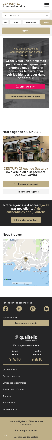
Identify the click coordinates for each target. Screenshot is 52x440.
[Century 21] (14, 5)
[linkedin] (46, 308)
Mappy (28, 284)
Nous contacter (10, 409)
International (9, 402)
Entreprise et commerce (14, 382)
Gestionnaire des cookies (26, 436)
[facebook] (5, 308)
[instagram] (33, 308)
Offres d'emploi (10, 369)
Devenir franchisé (11, 376)
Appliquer (26, 30)
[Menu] (46, 4)
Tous (5, 22)
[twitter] (19, 308)
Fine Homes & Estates (13, 389)
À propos (7, 396)
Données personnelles (26, 430)
